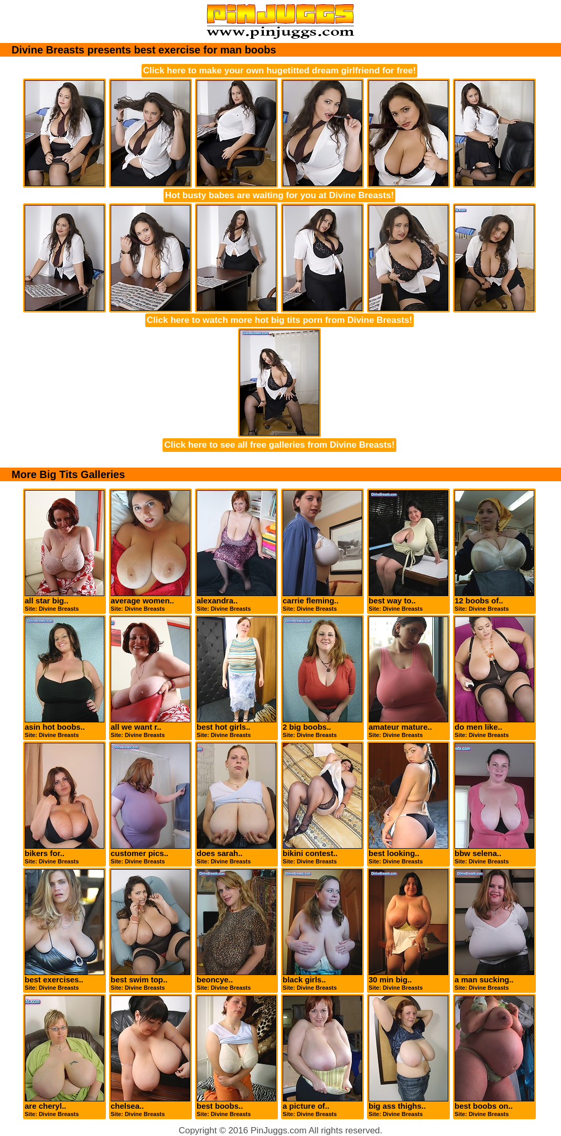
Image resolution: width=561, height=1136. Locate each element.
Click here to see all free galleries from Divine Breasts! (279, 445)
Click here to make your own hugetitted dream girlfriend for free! (279, 70)
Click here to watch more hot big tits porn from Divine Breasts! (279, 320)
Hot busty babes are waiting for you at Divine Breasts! (279, 195)
